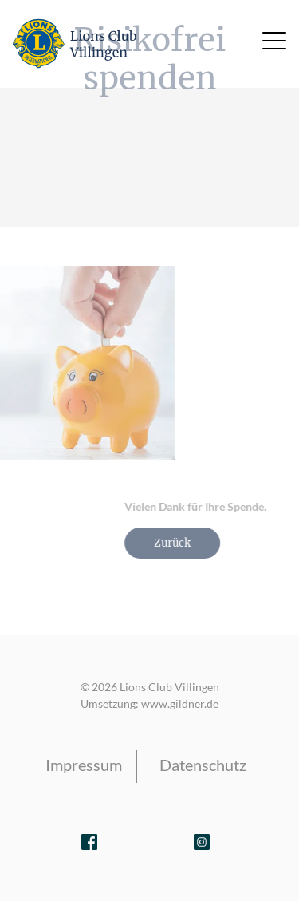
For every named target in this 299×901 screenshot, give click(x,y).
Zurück (190, 543)
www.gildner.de (179, 703)
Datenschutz (202, 764)
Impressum (83, 764)
